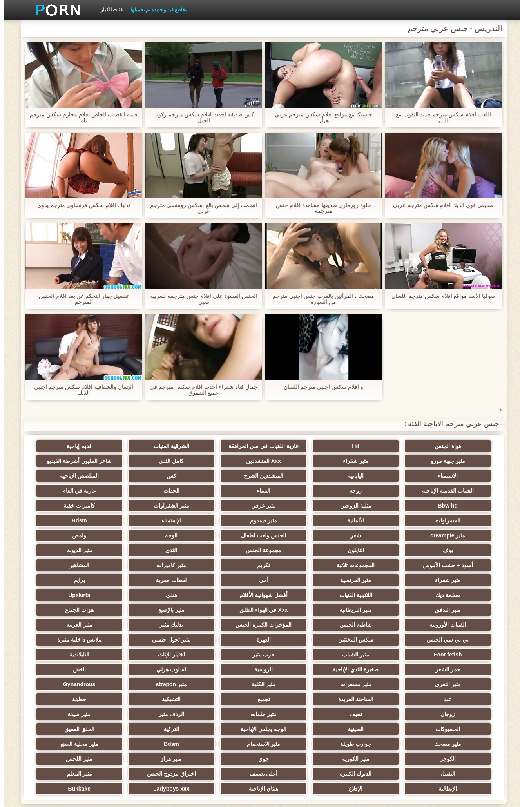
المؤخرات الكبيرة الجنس (298, 595)
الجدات (452, 491)
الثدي (298, 535)
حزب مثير (451, 625)
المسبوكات (68, 669)
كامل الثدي (298, 461)
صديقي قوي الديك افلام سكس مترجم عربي (440, 205)
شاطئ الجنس (375, 595)
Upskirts (452, 580)
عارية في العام (375, 491)
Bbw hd (298, 491)
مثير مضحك (144, 684)
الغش (375, 640)
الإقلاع (298, 729)
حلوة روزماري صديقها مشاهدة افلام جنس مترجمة (319, 208)
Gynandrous (452, 654)
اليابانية (68, 461)
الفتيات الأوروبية (452, 595)
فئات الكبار (108, 10)
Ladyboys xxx (145, 729)
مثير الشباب (68, 610)
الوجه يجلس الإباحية (375, 684)
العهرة (375, 610)
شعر (375, 520)
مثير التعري (298, 640)
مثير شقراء (452, 461)
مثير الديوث (221, 535)
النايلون (452, 535)
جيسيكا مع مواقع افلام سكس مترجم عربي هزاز (319, 117)
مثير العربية (145, 595)
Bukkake (68, 729)
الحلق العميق (222, 684)
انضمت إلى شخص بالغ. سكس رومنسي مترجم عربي (200, 208)
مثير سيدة (145, 669)
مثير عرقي (144, 491)
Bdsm (68, 505)
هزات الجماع (68, 580)
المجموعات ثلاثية (68, 535)
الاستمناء (145, 461)
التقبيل (298, 714)
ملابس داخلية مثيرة (221, 610)
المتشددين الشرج (452, 476)
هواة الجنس (451, 446)
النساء (68, 476)
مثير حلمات (298, 669)
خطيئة (68, 654)
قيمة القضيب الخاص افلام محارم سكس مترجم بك (80, 117)
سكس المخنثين (451, 610)
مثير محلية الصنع (298, 699)
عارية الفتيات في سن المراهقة (298, 446)
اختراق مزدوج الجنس (67, 714)
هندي (68, 565)
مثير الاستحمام (452, 699)
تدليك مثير (221, 595)
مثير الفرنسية (144, 550)
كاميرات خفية (451, 505)
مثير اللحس (375, 714)
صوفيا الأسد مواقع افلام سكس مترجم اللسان (439, 296)
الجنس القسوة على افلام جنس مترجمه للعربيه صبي (200, 299)
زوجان (452, 669)
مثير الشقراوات (68, 491)
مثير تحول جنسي (298, 610)
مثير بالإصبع (145, 580)
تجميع (222, 654)
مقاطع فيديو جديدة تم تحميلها (155, 10)
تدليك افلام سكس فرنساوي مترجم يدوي (80, 205)
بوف (68, 520)
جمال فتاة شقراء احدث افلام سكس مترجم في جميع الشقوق (200, 390)
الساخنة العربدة (298, 654)
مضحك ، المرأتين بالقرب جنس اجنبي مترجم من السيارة (319, 299)
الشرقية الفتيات (221, 446)
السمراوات (375, 505)
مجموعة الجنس (375, 535)
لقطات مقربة (452, 565)
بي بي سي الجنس (68, 595)
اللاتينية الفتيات (221, 565)
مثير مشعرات (221, 640)
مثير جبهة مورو (68, 446)
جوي (68, 699)
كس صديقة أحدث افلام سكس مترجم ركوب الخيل (200, 117)
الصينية (452, 684)
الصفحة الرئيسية (125, 796)
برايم (375, 565)
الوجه (222, 520)
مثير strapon (68, 640)
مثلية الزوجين (221, 491)
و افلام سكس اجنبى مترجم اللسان (319, 387)
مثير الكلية (145, 640)
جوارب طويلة (68, 684)
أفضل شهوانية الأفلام (145, 565)
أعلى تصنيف (145, 714)
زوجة (145, 476)
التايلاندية (298, 625)
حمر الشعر (221, 625)
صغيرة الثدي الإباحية (145, 625)
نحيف (375, 669)
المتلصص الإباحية (298, 476)
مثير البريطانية (298, 580)
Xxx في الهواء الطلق (221, 580)
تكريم (452, 550)
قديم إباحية (145, 446)
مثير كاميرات (375, 550)
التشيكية (145, 654)
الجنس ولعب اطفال (298, 520)
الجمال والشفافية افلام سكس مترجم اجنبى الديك (80, 390)
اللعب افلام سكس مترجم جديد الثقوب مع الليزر (439, 117)
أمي (68, 550)
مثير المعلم (452, 729)
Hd (375, 446)
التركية (298, 684)
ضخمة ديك (298, 565)
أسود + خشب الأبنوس (145, 535)
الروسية (68, 625)
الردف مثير (221, 669)
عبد (375, 654)
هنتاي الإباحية (221, 729)
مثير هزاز (451, 714)
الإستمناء (145, 505)
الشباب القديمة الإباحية (222, 476)
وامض (145, 520)
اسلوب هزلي (452, 640)
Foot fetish (145, 610)
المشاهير (298, 550)
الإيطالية (375, 729)
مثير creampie (452, 520)
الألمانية (298, 505)
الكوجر (222, 699)
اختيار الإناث (375, 625)
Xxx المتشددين (375, 461)
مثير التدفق (375, 580)
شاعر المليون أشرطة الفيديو (221, 461)
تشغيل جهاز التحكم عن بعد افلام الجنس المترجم (80, 299)
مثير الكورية (145, 699)
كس (375, 476)
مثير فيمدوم (222, 505)
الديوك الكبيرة (221, 714)
